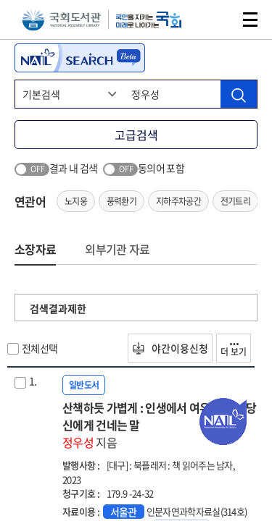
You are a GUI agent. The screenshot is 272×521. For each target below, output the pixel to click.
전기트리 (235, 201)
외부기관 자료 (117, 249)
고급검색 (136, 134)
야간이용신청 (170, 348)
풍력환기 (121, 201)
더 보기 (234, 350)
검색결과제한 (58, 308)
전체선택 (39, 348)
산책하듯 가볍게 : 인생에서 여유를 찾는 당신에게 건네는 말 (159, 425)
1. (33, 380)
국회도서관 (61, 20)
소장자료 (35, 249)
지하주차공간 (178, 201)
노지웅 (76, 201)
